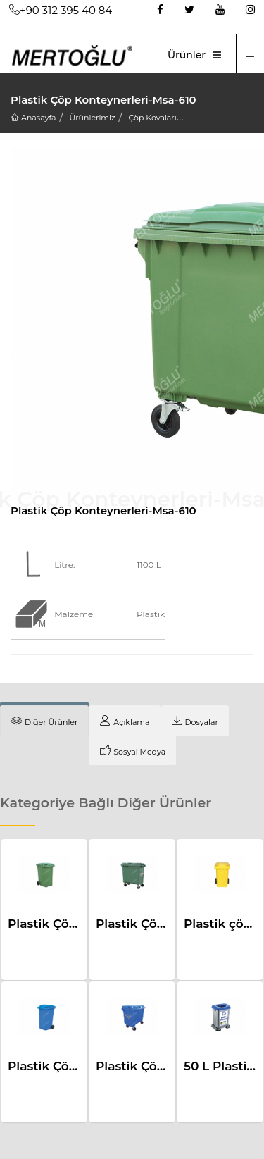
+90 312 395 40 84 (60, 10)
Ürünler (187, 55)
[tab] (44, 720)
